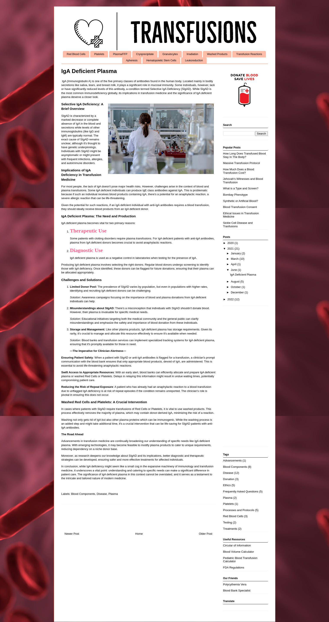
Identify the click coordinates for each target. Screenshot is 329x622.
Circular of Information (237, 545)
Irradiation (192, 54)
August (235, 281)
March (235, 258)
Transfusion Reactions (249, 54)
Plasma (113, 493)
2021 (231, 248)
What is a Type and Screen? (241, 188)
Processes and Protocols (238, 510)
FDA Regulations (233, 567)
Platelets (99, 54)
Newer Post (72, 533)
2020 (231, 243)
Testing (227, 522)
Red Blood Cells (76, 54)
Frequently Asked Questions (241, 491)
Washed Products (217, 54)
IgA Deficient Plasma (243, 274)
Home (139, 533)
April (234, 264)
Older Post (205, 533)
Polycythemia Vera (235, 584)
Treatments (230, 528)
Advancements (232, 460)
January (236, 253)
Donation (228, 479)
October (236, 287)
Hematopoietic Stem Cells (161, 60)
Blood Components (83, 493)
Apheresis (131, 60)
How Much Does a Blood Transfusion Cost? (238, 171)
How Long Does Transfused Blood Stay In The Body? (244, 155)
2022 (231, 299)
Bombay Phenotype (235, 194)
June (234, 269)
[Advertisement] (245, 378)
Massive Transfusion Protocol (241, 163)
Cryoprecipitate (145, 54)
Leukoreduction (194, 60)
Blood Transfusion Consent (240, 207)
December (238, 292)
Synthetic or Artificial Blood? (240, 201)
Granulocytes (170, 54)
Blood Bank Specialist (236, 590)
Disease (102, 493)
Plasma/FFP (120, 54)
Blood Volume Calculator (238, 551)
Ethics (227, 485)
